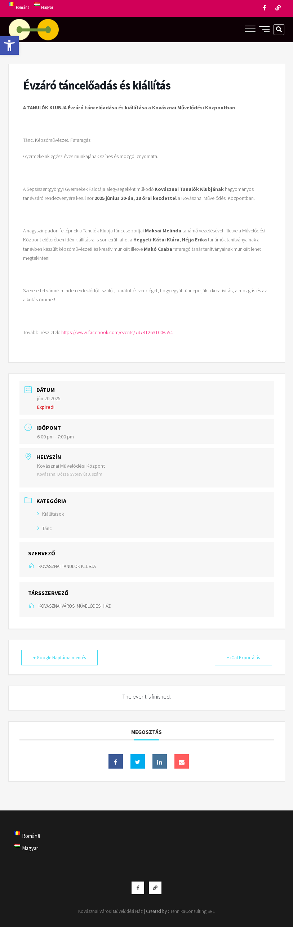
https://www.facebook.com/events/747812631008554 (117, 332)
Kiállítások (50, 514)
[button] (9, 45)
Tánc (44, 528)
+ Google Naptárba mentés (60, 658)
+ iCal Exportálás (242, 658)
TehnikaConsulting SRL (192, 911)
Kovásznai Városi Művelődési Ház (110, 911)
